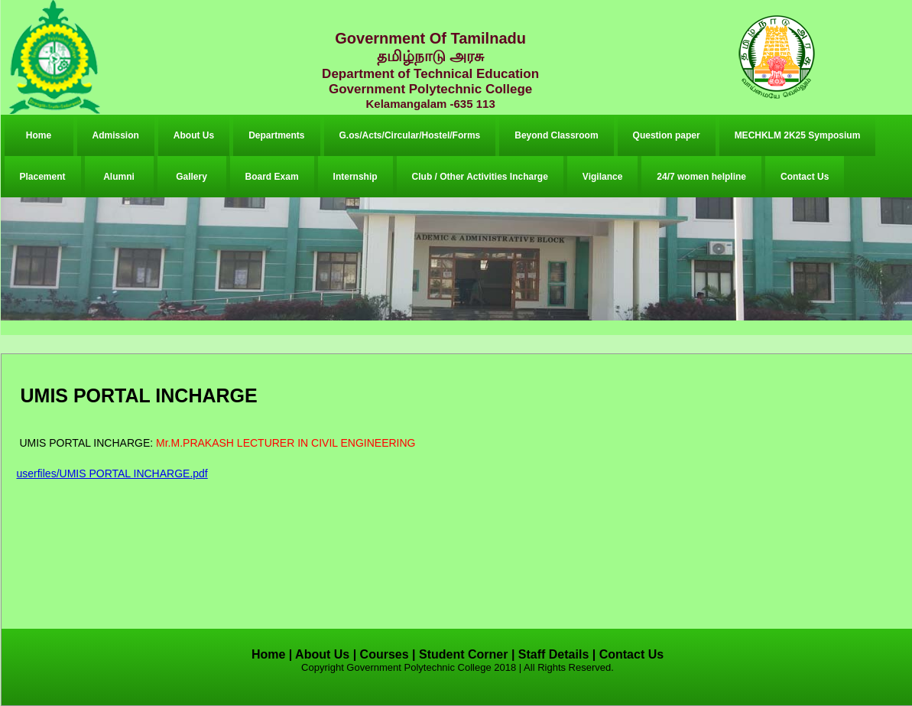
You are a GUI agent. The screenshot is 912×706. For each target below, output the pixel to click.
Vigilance (602, 176)
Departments (276, 135)
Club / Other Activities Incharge (480, 176)
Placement (43, 176)
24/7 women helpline (701, 176)
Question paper (666, 135)
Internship (355, 176)
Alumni (119, 176)
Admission (115, 135)
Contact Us (805, 176)
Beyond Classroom (556, 135)
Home (38, 135)
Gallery (191, 176)
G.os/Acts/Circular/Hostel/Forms (410, 135)
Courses (384, 654)
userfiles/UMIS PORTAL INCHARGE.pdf (112, 473)
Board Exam (272, 176)
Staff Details (553, 654)
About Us (194, 135)
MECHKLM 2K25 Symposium (798, 135)
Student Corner (463, 654)
